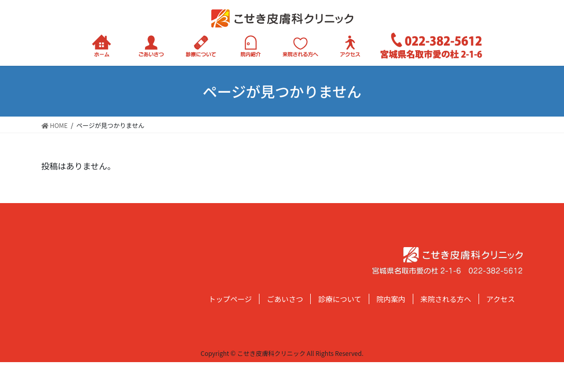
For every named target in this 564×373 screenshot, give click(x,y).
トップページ (230, 299)
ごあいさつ (285, 299)
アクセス (500, 299)
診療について (339, 299)
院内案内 (391, 299)
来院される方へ (446, 299)
